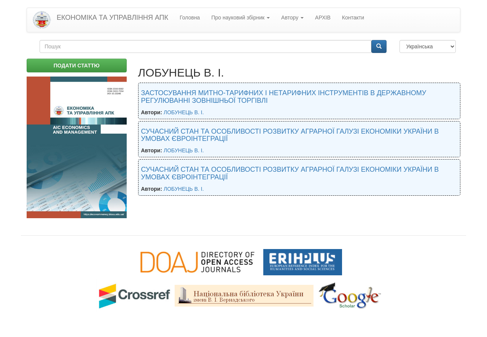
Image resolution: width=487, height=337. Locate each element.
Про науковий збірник (240, 17)
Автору (292, 17)
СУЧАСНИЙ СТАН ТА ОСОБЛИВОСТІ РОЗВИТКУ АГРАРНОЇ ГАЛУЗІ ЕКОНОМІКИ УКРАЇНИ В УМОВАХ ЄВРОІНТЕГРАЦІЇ (290, 135)
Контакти (353, 17)
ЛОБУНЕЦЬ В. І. (184, 112)
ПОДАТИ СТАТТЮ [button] (77, 65)
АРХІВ (323, 17)
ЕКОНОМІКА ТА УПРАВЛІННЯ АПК (112, 17)
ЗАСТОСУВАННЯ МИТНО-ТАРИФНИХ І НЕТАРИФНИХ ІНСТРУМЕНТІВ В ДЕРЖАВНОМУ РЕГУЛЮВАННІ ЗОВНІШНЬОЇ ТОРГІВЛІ (284, 96)
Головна (190, 17)
